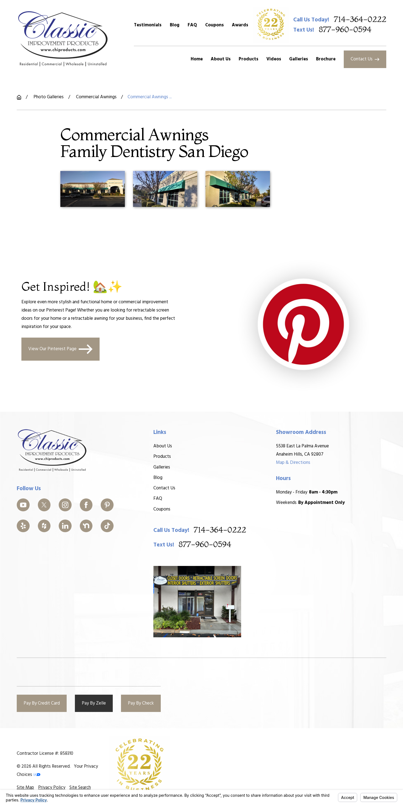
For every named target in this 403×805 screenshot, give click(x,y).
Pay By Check (141, 703)
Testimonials (148, 25)
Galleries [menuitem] (298, 59)
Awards (240, 25)
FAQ (192, 25)
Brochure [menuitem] (326, 59)
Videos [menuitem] (273, 59)
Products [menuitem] (248, 59)
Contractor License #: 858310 (45, 753)
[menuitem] (25, 788)
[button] (92, 189)
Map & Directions (293, 462)
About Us (162, 446)
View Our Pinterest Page (60, 349)
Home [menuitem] (197, 59)
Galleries (161, 467)
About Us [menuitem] (221, 59)
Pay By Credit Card (42, 703)
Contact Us (365, 59)
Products (162, 456)
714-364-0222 (360, 19)
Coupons (214, 25)
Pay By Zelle (94, 703)
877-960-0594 (345, 29)
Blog (174, 25)
